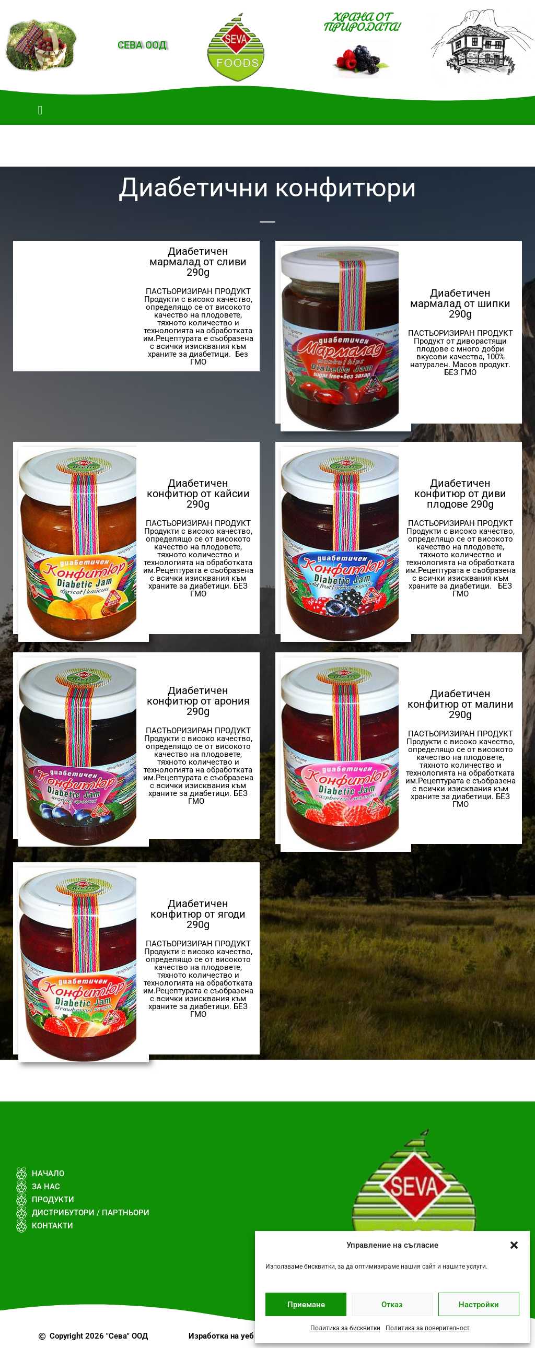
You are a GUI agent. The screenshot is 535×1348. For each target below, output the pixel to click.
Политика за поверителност (428, 1328)
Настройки (479, 1304)
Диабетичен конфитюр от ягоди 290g (198, 914)
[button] (514, 1245)
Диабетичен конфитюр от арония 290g (198, 701)
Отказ (392, 1304)
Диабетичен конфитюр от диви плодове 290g (460, 493)
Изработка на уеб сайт (231, 1336)
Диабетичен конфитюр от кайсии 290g (198, 493)
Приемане (306, 1304)
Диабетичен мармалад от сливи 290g (198, 261)
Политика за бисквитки (345, 1328)
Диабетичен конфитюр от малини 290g (461, 704)
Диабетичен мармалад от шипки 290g (460, 303)
